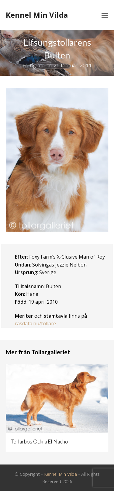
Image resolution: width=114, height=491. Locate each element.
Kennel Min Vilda (37, 15)
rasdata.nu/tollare (35, 323)
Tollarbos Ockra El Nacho (39, 441)
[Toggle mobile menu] (105, 14)
